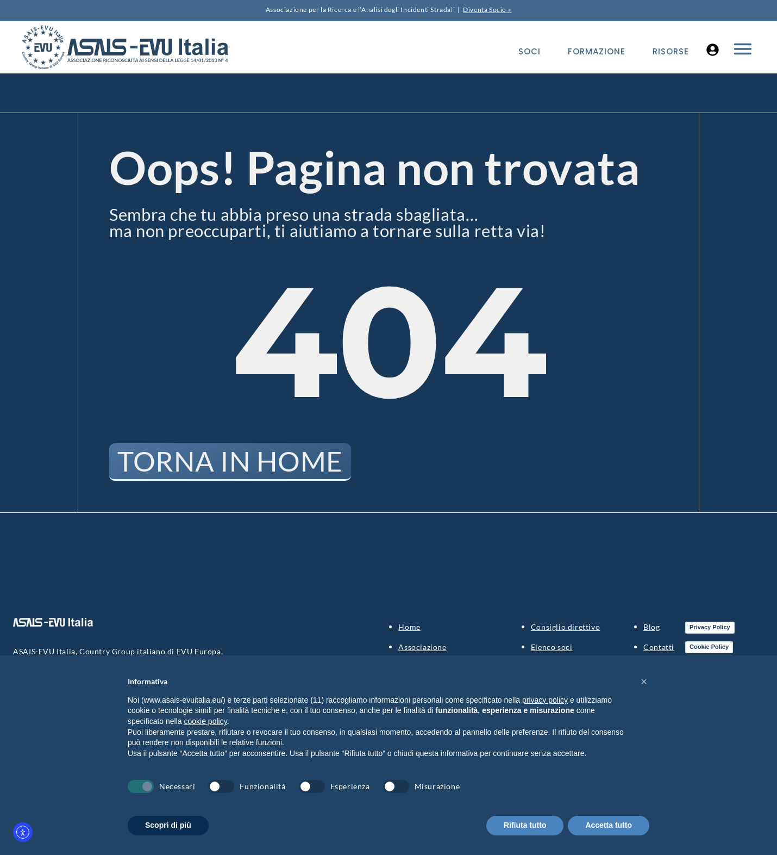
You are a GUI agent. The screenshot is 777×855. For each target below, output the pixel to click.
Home (409, 627)
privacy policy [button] (545, 700)
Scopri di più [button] (168, 825)
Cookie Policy (709, 647)
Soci (529, 51)
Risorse (671, 51)
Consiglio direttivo (565, 627)
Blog (651, 627)
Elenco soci (552, 647)
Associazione (422, 647)
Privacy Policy (710, 627)
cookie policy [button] (205, 721)
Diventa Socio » (487, 9)
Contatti (658, 647)
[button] (644, 681)
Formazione (596, 51)
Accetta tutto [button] (608, 825)
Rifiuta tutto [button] (525, 825)
